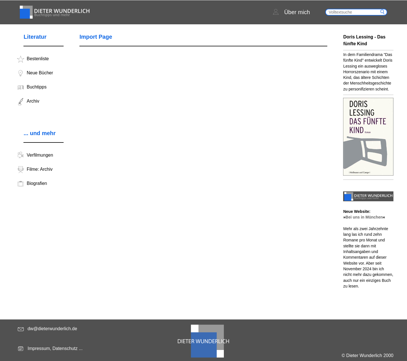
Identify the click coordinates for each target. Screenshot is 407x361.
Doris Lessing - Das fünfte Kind (364, 40)
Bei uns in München (364, 217)
